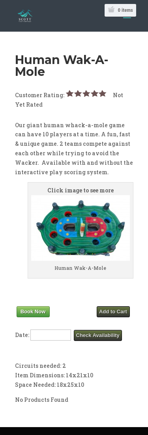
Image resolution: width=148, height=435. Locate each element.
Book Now (33, 311)
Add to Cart (113, 311)
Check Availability (98, 335)
